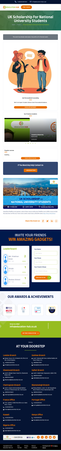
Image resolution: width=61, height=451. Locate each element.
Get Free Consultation (29, 334)
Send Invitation (40, 277)
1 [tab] (26, 143)
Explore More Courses (30, 158)
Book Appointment (30, 107)
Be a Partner (19, 447)
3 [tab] (30, 143)
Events (19, 24)
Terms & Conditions (34, 447)
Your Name (37, 249)
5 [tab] (35, 143)
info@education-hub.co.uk (24, 327)
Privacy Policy (26, 447)
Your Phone (37, 258)
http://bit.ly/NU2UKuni (49, 213)
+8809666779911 (31, 170)
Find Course (26, 7)
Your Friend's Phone (40, 267)
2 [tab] (28, 143)
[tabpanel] (30, 130)
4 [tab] (33, 143)
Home (13, 24)
